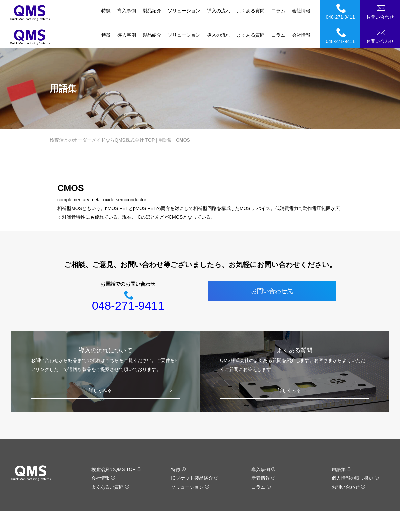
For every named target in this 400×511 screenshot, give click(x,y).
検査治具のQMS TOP (116, 445)
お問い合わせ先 (272, 267)
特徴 (106, 10)
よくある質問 (251, 10)
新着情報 (263, 454)
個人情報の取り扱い (355, 454)
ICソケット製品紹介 (195, 454)
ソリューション (184, 10)
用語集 (165, 116)
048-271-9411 (341, 11)
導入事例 (126, 10)
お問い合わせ (381, 11)
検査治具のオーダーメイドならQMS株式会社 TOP (102, 116)
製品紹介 (152, 10)
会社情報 (301, 10)
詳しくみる (132, 366)
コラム (278, 10)
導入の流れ (218, 10)
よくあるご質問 (110, 463)
